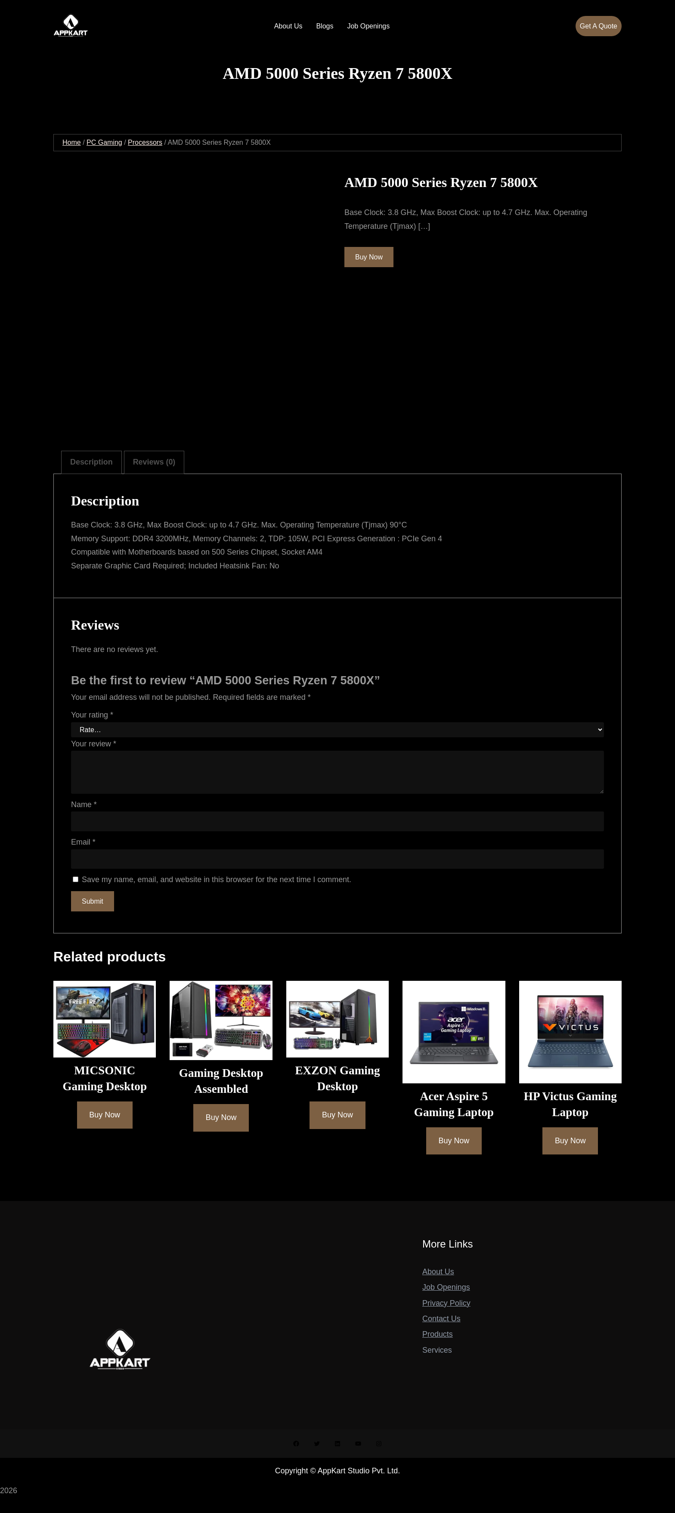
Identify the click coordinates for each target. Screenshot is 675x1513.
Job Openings (446, 1287)
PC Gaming (104, 142)
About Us (438, 1271)
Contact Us (441, 1318)
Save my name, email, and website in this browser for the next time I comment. (216, 879)
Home (71, 142)
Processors (145, 142)
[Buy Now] (105, 1115)
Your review (93, 743)
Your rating (92, 715)
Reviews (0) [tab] (154, 462)
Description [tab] (91, 462)
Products (437, 1334)
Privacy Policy (446, 1303)
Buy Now (369, 257)
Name (84, 804)
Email (83, 842)
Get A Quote (598, 26)
